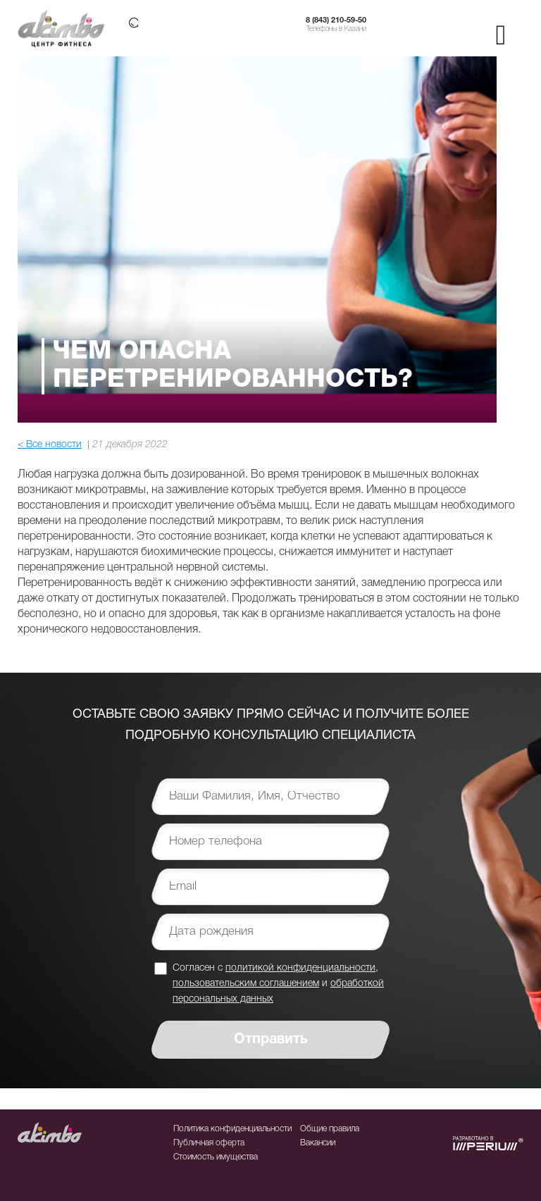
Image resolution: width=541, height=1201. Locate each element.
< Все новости (50, 444)
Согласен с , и (278, 983)
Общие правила (329, 1129)
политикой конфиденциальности (300, 968)
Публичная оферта (208, 1143)
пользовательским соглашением (246, 983)
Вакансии (317, 1143)
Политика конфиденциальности (232, 1129)
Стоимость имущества (215, 1157)
